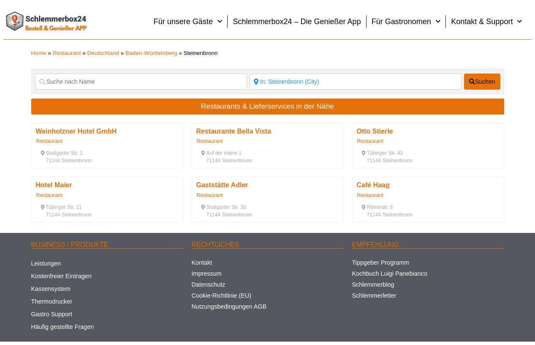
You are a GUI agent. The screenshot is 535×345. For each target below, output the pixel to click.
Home (38, 53)
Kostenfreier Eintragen (61, 276)
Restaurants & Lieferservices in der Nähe (267, 106)
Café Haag (373, 185)
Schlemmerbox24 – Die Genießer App (297, 21)
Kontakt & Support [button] (486, 21)
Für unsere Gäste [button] (188, 21)
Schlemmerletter (374, 295)
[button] (61, 153)
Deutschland (103, 53)
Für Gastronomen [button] (406, 21)
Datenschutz (208, 284)
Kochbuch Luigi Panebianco (389, 273)
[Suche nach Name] (141, 82)
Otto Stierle (375, 131)
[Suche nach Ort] (356, 82)
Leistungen (46, 263)
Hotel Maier (54, 185)
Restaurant (67, 53)
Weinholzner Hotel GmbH (76, 131)
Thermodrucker (52, 301)
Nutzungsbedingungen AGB (228, 306)
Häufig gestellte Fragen (62, 326)
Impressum (206, 273)
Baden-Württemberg (151, 53)
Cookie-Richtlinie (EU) (221, 295)
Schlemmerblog (373, 284)
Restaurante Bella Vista (234, 131)
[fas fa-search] (482, 82)
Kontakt (201, 262)
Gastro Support (52, 314)
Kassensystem (51, 288)
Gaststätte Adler (222, 185)
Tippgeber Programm (380, 262)
